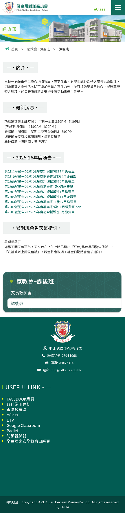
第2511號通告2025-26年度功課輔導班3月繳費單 (39, 171)
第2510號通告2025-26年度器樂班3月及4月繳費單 (40, 176)
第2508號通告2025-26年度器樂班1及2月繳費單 (38, 186)
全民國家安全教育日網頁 (28, 441)
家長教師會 (21, 293)
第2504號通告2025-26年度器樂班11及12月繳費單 (40, 201)
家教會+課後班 (38, 49)
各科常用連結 (18, 404)
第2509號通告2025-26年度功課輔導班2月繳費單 (39, 181)
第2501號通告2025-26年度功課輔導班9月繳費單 (39, 212)
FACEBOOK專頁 (21, 399)
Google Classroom (23, 425)
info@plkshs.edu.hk (66, 370)
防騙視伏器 (16, 436)
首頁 (14, 49)
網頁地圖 (12, 502)
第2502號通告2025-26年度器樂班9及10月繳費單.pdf (42, 206)
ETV (10, 420)
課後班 (17, 303)
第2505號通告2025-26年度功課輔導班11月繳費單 (40, 196)
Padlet (13, 430)
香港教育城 (16, 409)
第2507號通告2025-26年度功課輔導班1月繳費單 (39, 191)
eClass (99, 9)
